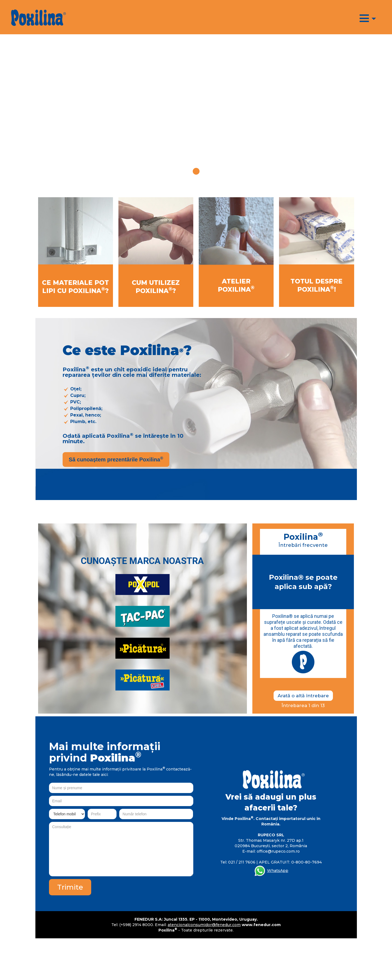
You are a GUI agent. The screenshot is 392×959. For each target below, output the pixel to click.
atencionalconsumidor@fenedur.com (204, 924)
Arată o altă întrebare (303, 695)
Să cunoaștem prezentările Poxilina (116, 459)
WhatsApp (277, 870)
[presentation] (152, 889)
